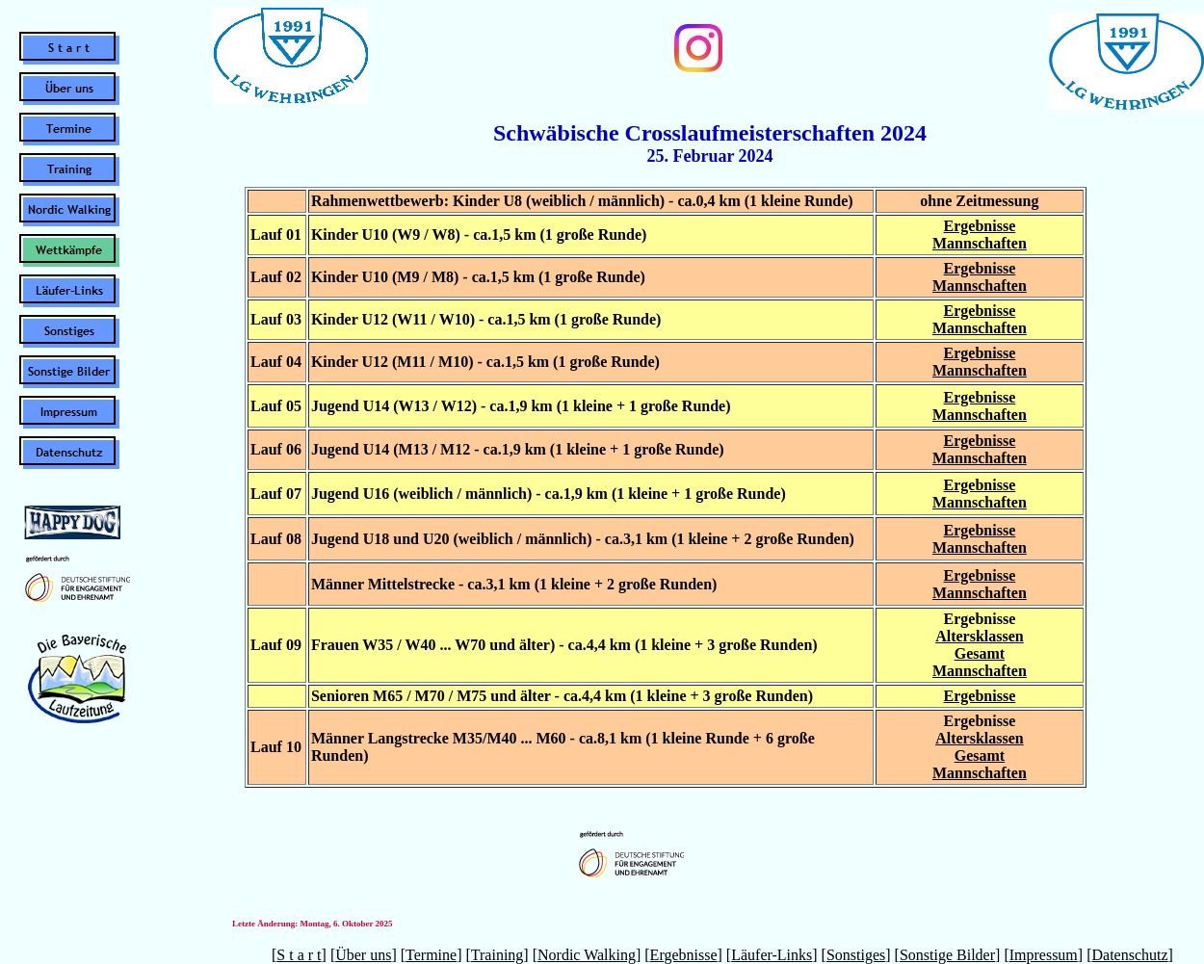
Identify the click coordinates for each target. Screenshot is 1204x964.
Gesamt (980, 653)
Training (497, 955)
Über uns (363, 955)
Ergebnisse (980, 226)
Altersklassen (979, 636)
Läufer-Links (771, 955)
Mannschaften (979, 243)
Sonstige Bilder (947, 955)
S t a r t (298, 955)
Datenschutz (1129, 955)
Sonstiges (855, 955)
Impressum (1043, 955)
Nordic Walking (586, 955)
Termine (431, 955)
